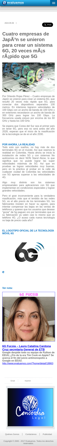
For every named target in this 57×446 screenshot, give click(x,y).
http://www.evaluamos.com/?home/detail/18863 (27, 363)
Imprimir (28, 381)
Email (13, 381)
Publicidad (47, 434)
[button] (53, 3)
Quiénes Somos (12, 434)
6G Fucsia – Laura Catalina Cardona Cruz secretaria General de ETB (26, 348)
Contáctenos (30, 434)
